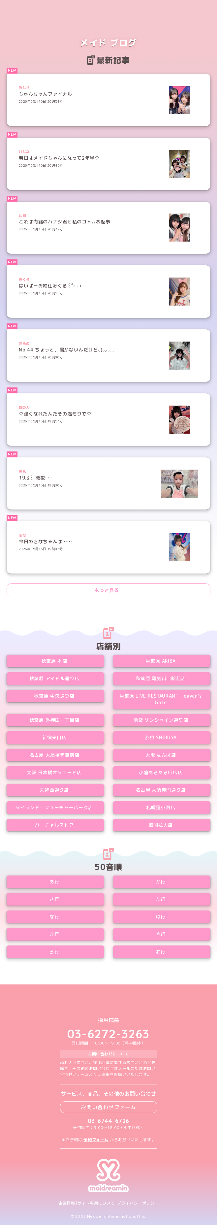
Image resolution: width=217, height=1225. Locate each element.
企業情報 (66, 1203)
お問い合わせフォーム (108, 1107)
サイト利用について (96, 1203)
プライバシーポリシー (138, 1203)
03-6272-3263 (108, 1033)
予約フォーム (95, 1139)
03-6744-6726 (109, 1121)
